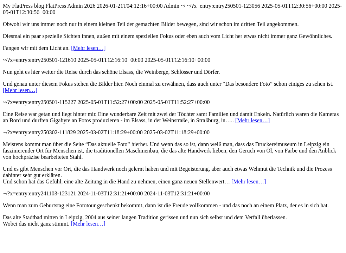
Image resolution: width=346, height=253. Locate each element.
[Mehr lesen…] (88, 48)
